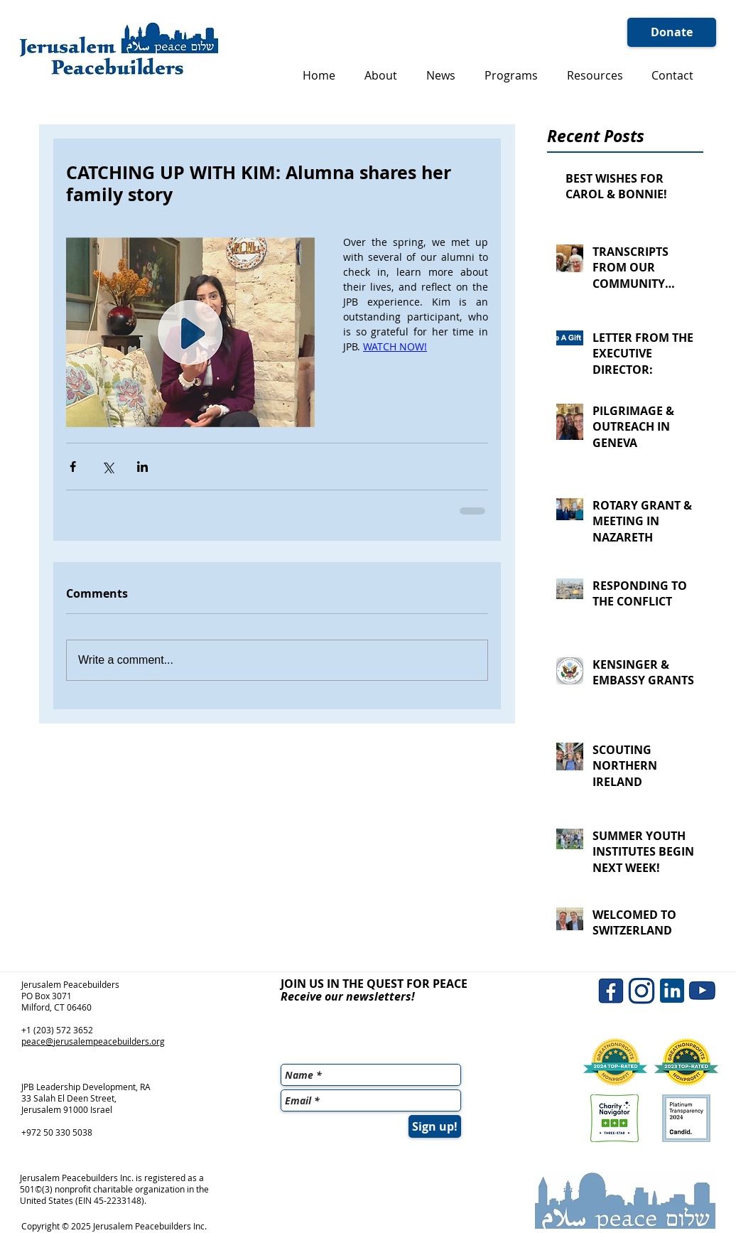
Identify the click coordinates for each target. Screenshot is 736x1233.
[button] (380, 75)
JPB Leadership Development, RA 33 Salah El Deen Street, (86, 1092)
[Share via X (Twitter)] (107, 466)
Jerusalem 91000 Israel (66, 1109)
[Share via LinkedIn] (142, 466)
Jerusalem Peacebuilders (70, 984)
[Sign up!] (434, 1126)
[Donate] (671, 32)
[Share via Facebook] (73, 466)
